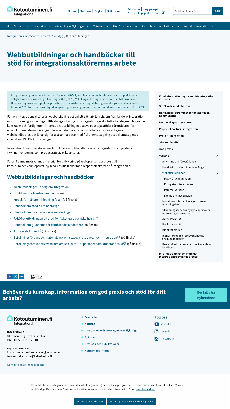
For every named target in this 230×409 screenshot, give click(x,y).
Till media (133, 9)
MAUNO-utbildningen (177, 178)
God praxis (166, 149)
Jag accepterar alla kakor (90, 401)
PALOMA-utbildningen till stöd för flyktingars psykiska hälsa (55, 218)
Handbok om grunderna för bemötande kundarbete (48, 225)
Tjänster (88, 337)
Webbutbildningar (173, 173)
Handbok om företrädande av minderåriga (42, 212)
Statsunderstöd (169, 142)
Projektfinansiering (171, 135)
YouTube (163, 324)
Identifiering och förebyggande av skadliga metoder (183, 237)
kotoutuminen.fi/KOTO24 (128, 107)
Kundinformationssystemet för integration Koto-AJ (186, 97)
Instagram (164, 338)
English (99, 11)
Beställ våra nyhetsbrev (206, 295)
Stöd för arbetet (40, 36)
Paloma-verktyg (174, 190)
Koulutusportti (171, 224)
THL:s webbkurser (27, 231)
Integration (14, 36)
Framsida (89, 317)
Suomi (72, 11)
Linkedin (163, 331)
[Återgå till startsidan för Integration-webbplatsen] (29, 11)
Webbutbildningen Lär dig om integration (41, 187)
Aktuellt (88, 324)
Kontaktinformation (96, 350)
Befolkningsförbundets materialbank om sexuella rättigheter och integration (66, 237)
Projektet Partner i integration (178, 129)
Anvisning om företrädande (179, 161)
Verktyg (58, 36)
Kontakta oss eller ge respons (25, 364)
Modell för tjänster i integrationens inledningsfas (184, 202)
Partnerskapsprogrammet (175, 122)
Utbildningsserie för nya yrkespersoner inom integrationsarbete (186, 211)
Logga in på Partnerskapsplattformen (144, 11)
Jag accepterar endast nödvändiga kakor (131, 401)
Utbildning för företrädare (31, 193)
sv (26, 36)
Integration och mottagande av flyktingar (110, 330)
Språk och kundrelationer (175, 106)
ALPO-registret (171, 218)
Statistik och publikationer (100, 344)
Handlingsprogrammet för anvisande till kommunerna (184, 114)
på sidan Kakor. (145, 389)
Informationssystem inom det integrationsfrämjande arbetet (179, 255)
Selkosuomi (114, 11)
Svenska (85, 11)
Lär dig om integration (178, 195)
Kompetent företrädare (179, 184)
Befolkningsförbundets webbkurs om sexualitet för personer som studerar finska (69, 244)
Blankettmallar (172, 230)
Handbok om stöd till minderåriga (36, 206)
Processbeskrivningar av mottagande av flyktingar (186, 245)
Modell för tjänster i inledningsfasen (37, 199)
